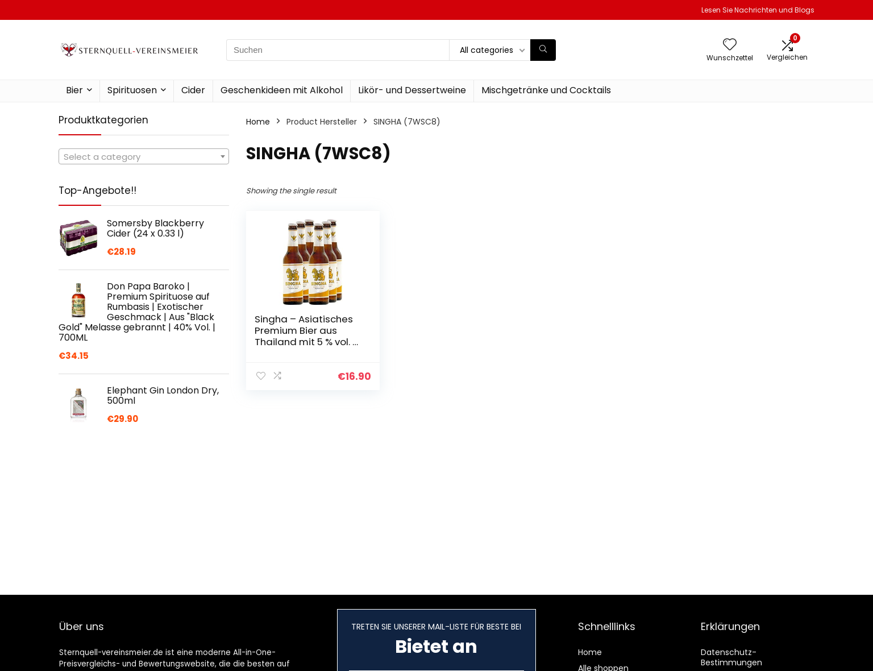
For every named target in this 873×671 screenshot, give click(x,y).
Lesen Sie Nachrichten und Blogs (757, 10)
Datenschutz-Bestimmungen (731, 657)
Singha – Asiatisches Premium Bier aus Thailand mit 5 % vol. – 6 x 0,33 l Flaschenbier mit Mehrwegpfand (307, 341)
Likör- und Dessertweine (412, 90)
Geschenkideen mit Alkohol (282, 90)
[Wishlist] (730, 45)
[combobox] (144, 156)
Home (258, 121)
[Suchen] (543, 50)
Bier (74, 90)
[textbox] (143, 157)
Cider (193, 90)
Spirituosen (132, 90)
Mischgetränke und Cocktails (546, 90)
